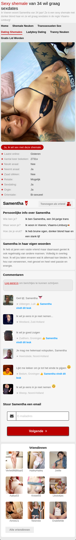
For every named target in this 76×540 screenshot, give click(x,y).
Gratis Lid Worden (12, 38)
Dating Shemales (11, 31)
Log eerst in (11, 283)
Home (4, 25)
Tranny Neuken (59, 31)
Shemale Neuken (22, 25)
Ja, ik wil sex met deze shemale (22, 147)
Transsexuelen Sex (49, 25)
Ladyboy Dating (36, 31)
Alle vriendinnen (19, 529)
